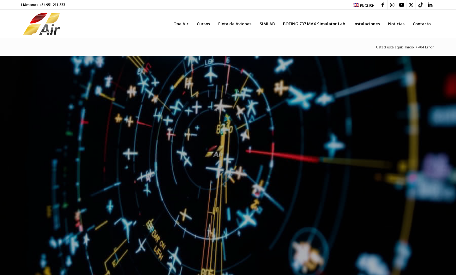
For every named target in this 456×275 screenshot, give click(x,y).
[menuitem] (362, 5)
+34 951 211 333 (52, 4)
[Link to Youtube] (401, 4)
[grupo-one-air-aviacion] (41, 24)
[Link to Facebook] (382, 4)
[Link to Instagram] (392, 4)
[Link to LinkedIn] (430, 4)
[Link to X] (411, 4)
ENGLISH (364, 5)
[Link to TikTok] (420, 4)
